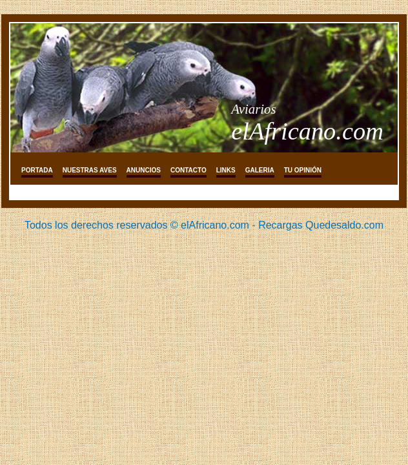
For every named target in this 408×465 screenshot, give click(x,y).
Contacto (188, 170)
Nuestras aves (90, 170)
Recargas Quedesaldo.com (320, 225)
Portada (37, 170)
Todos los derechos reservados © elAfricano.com (137, 225)
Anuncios (144, 170)
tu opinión (302, 170)
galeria (259, 170)
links (226, 170)
